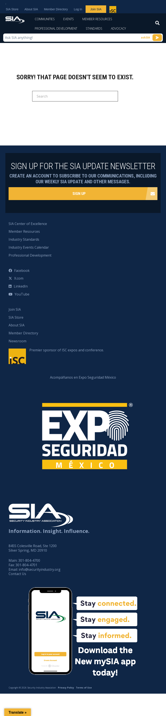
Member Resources (97, 19)
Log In (78, 9)
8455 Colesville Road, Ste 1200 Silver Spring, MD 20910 (33, 548)
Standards (94, 28)
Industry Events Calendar (29, 247)
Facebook (22, 270)
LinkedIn (21, 286)
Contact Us (17, 573)
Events (68, 19)
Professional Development (56, 28)
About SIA (31, 9)
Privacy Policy (66, 687)
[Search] (157, 24)
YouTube (22, 294)
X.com (18, 278)
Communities (45, 19)
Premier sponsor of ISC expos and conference (113, 10)
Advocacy (118, 28)
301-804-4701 (26, 565)
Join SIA (95, 9)
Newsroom (17, 341)
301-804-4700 (29, 560)
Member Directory (56, 9)
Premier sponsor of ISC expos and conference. (66, 350)
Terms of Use (84, 687)
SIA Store (12, 9)
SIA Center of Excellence (28, 223)
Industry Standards (24, 239)
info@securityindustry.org (39, 569)
